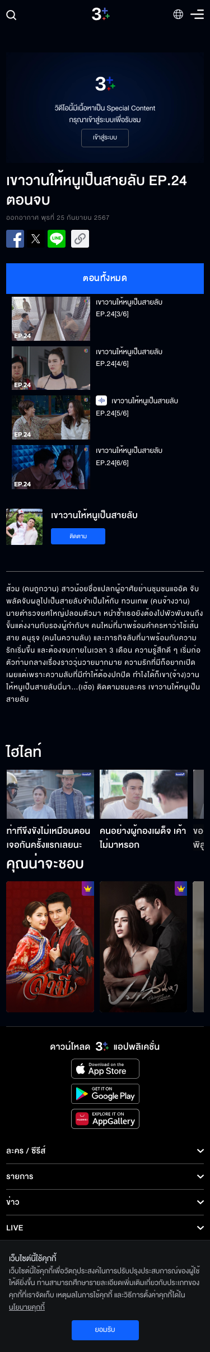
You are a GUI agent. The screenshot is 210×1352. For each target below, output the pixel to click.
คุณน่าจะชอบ (45, 864)
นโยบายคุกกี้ (27, 1307)
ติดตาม (78, 536)
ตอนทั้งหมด (105, 278)
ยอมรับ (105, 1329)
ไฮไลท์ (23, 753)
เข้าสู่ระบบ (105, 138)
